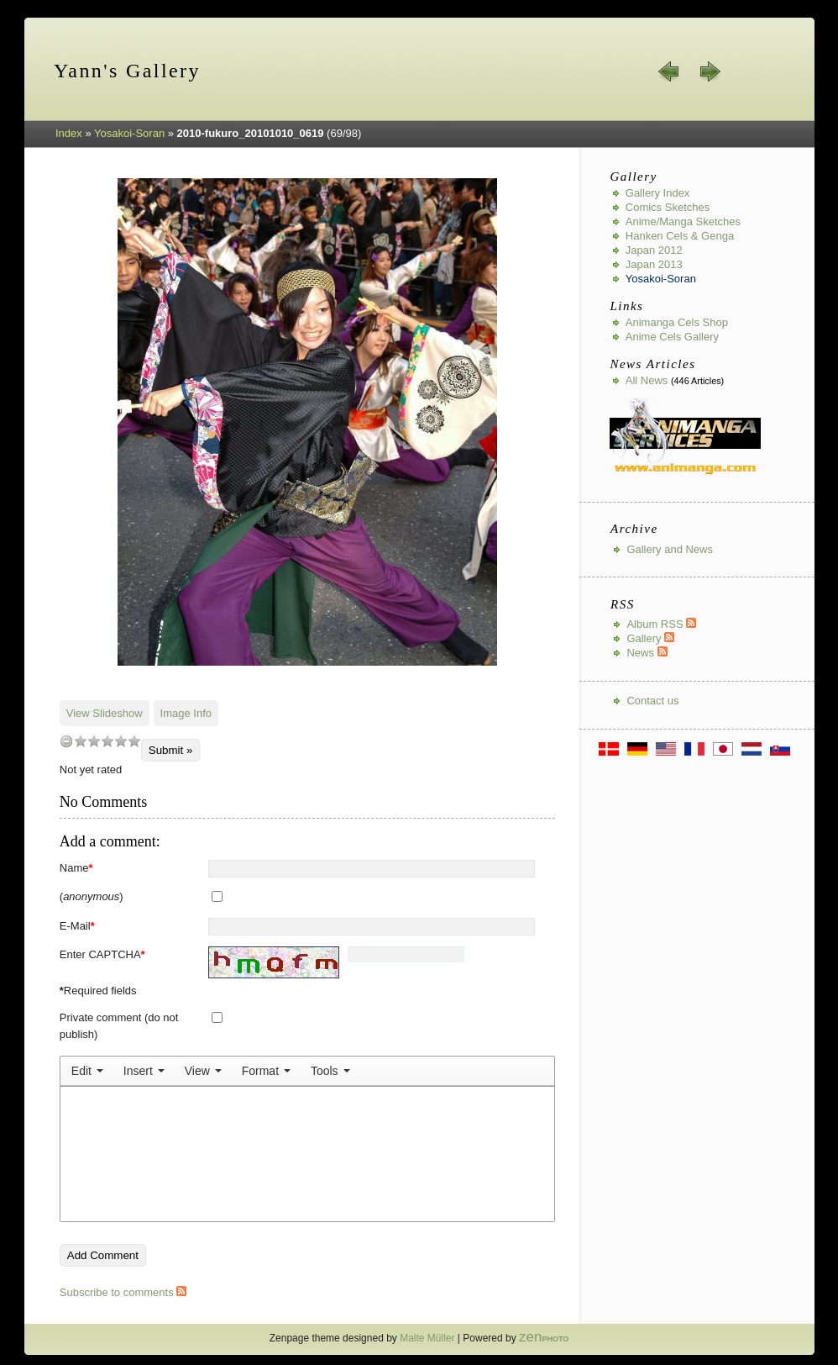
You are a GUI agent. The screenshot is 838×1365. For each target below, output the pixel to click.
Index (68, 133)
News (646, 652)
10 (134, 741)
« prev (669, 71)
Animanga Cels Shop (677, 322)
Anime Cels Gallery (672, 336)
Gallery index (658, 193)
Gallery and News (669, 549)
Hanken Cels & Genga (680, 235)
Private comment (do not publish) (119, 1026)
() (91, 896)
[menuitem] (87, 1070)
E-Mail (77, 926)
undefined (66, 741)
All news (647, 380)
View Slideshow (104, 713)
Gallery (650, 638)
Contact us (652, 700)
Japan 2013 (654, 264)
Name (76, 868)
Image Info (186, 713)
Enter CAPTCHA (102, 954)
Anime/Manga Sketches (683, 221)
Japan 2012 (654, 250)
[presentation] (87, 1071)
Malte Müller (427, 1338)
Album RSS (661, 624)
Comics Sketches (668, 207)
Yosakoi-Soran (129, 133)
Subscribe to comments (123, 1292)
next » (709, 71)
